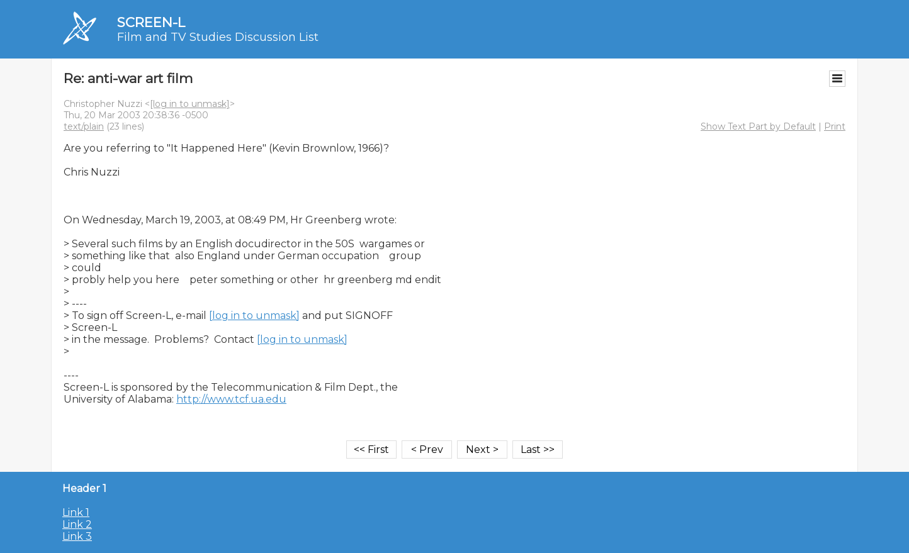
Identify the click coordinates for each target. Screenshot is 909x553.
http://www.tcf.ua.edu (231, 399)
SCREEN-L (151, 22)
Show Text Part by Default (758, 126)
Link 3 (77, 536)
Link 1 (75, 512)
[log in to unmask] (190, 103)
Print (834, 126)
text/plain (84, 126)
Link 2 (77, 524)
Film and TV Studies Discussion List (218, 37)
